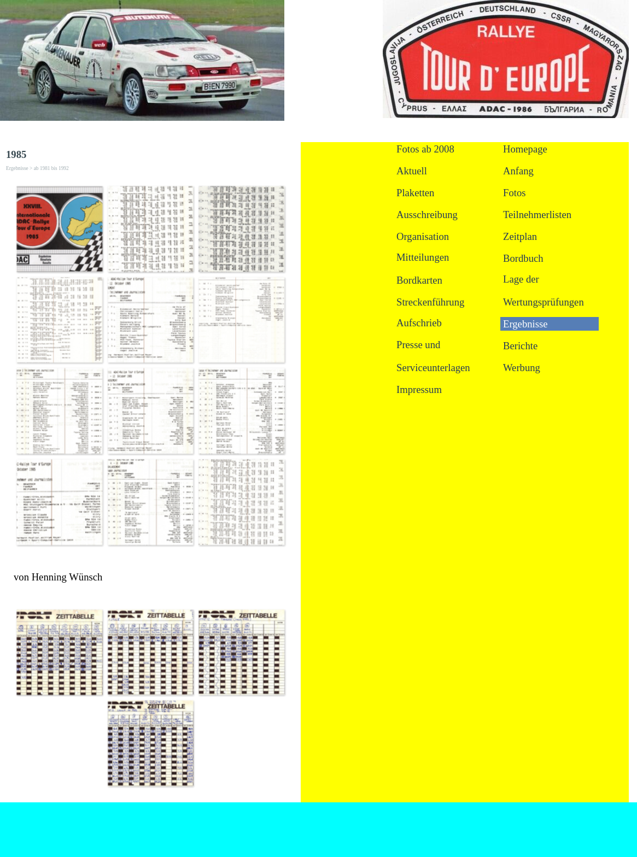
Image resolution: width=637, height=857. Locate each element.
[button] (59, 228)
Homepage (525, 149)
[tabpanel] (150, 577)
